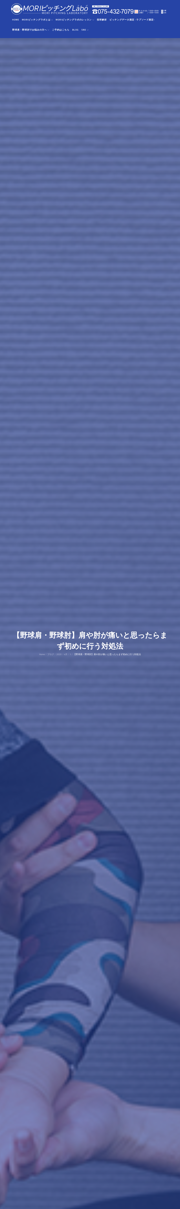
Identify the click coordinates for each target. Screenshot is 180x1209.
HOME (15, 19)
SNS (85, 30)
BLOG (75, 30)
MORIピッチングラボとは (37, 19)
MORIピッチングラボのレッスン (75, 19)
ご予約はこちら (60, 30)
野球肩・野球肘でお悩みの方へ (30, 30)
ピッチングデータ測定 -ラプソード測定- (132, 19)
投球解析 (102, 19)
